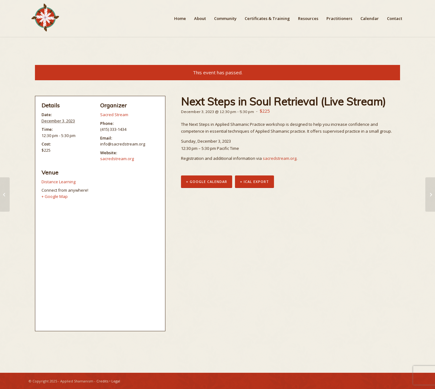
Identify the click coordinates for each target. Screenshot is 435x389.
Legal (115, 381)
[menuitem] (180, 18)
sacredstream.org (279, 158)
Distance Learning (59, 182)
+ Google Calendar (206, 181)
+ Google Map (55, 196)
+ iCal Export (254, 181)
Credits (102, 381)
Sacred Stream (114, 114)
